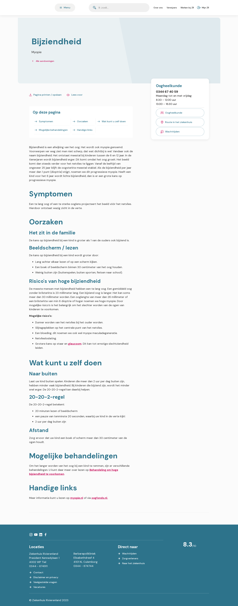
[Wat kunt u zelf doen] (111, 121)
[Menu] (65, 8)
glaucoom (75, 344)
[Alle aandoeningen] (43, 61)
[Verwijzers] (172, 7)
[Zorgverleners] (128, 558)
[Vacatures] (37, 587)
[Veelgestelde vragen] (43, 582)
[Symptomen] (44, 121)
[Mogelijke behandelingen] (51, 130)
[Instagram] (31, 534)
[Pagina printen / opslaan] (45, 95)
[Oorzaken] (80, 121)
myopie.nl (76, 498)
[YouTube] (36, 534)
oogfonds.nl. (99, 498)
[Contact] (36, 572)
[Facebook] (45, 534)
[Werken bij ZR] (187, 7)
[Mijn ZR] (203, 7)
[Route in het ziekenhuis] (180, 122)
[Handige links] (82, 130)
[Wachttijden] (180, 132)
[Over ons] (158, 7)
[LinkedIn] (41, 534)
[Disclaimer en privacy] (43, 577)
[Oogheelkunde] (180, 113)
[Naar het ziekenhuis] (131, 563)
